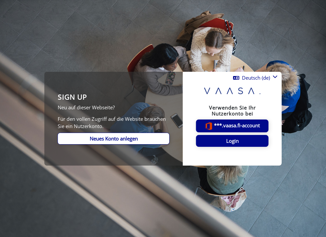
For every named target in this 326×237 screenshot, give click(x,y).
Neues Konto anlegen (114, 138)
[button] (255, 78)
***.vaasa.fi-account (232, 126)
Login (232, 141)
